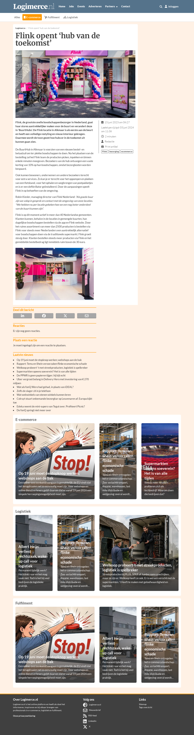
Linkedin (90, 721)
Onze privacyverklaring (24, 715)
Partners (111, 6)
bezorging (114, 151)
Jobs (71, 6)
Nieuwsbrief (92, 710)
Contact (125, 6)
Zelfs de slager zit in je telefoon (34, 390)
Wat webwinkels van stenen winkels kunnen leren (44, 394)
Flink (104, 151)
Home (62, 6)
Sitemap (143, 704)
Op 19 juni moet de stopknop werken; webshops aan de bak (49, 359)
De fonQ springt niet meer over (34, 410)
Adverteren (95, 6)
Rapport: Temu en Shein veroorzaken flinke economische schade (52, 363)
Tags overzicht (145, 707)
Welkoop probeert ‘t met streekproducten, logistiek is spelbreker (52, 367)
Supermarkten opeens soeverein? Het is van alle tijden (46, 371)
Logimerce (20, 28)
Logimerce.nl (92, 704)
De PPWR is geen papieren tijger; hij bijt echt (41, 375)
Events (81, 6)
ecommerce (126, 151)
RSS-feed (90, 715)
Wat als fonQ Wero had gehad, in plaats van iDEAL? (45, 387)
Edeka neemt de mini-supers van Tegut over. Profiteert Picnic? (51, 406)
